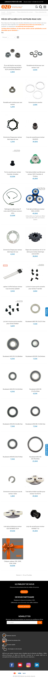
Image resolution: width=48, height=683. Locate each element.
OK (40, 622)
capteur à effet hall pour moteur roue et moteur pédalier (12, 287)
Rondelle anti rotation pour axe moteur (12, 103)
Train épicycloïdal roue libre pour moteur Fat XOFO (35, 492)
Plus (2, 32)
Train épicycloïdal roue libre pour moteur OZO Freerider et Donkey (35, 174)
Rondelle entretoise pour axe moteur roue (35, 66)
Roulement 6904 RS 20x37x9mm (13, 457)
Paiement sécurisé (11, 635)
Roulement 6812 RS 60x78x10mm (35, 458)
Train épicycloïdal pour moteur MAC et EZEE (35, 210)
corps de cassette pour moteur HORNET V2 (35, 527)
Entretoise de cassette (35, 102)
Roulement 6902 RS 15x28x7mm (13, 424)
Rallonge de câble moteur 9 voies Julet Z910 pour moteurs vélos (13, 211)
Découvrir (24, 592)
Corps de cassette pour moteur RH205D (35, 138)
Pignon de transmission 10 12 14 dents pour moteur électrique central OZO (35, 252)
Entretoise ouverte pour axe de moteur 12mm (12, 492)
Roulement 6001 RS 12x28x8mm (13, 356)
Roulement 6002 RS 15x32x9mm (13, 389)
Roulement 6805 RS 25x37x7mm (35, 321)
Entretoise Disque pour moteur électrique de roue (12, 138)
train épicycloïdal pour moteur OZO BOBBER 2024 (13, 527)
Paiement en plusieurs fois (13, 640)
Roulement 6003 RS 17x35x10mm (35, 390)
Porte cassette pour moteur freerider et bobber (12, 173)
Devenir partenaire (24, 606)
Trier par (4, 37)
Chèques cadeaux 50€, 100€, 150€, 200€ (12, 562)
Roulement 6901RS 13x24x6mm (35, 356)
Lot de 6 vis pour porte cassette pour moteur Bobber (12, 322)
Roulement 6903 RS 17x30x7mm (35, 424)
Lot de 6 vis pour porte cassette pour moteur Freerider (35, 287)
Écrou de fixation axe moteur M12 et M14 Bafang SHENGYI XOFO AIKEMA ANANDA (13, 67)
